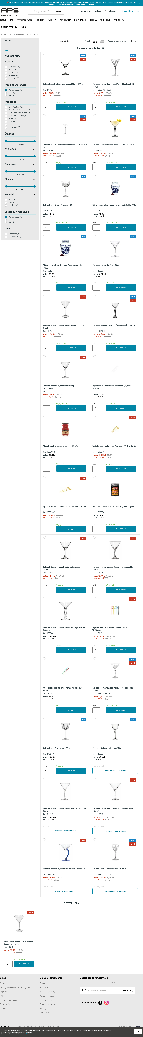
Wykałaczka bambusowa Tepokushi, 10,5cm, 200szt (115, 446)
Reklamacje (44, 1013)
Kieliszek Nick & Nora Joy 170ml (56, 748)
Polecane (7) (14, 72)
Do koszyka (71, 107)
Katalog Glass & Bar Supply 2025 (15, 987)
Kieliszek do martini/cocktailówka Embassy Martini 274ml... (114, 568)
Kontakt (3, 1008)
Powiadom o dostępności (115, 771)
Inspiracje (80, 19)
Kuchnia (52, 19)
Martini (37, 34)
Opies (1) (12, 124)
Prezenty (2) (13, 75)
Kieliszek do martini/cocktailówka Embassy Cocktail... (61, 568)
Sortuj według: (50, 41)
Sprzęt (41, 19)
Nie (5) (11, 222)
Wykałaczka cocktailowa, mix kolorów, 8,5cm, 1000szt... (111, 628)
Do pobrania (5, 1004)
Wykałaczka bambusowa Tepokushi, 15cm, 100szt (64, 507)
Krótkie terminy (8, 27)
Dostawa (43, 983)
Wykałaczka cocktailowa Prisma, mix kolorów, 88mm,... (62, 689)
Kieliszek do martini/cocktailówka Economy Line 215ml (63, 326)
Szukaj (58, 11)
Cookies (29, 1034)
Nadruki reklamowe (48, 996)
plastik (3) (13, 202)
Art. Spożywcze (25, 19)
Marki (23, 27)
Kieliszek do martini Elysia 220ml (106, 265)
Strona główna (7, 34)
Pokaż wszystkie (15, 90)
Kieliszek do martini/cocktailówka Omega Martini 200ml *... (64, 628)
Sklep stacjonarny (47, 992)
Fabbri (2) (12, 119)
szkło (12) (12, 199)
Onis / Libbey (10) (16, 107)
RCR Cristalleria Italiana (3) (19, 113)
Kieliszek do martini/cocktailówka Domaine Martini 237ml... (64, 809)
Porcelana (65, 19)
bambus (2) (13, 205)
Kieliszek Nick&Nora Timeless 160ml (58, 205)
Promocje (105, 19)
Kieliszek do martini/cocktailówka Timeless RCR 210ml (113, 85)
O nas (2, 983)
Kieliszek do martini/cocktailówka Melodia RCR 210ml (112, 689)
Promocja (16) (14, 67)
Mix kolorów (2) (15, 237)
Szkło (3, 19)
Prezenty (119, 20)
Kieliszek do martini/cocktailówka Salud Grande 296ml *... (112, 809)
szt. (130, 11)
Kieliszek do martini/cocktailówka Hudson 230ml (113, 145)
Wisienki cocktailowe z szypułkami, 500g (60, 446)
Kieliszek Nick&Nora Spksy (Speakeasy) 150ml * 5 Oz (114, 325)
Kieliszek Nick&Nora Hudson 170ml (107, 748)
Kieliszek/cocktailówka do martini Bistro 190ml (63, 84)
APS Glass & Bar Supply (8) (19, 110)
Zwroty (43, 1008)
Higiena (93, 19)
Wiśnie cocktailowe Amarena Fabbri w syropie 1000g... (62, 266)
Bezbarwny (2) (14, 234)
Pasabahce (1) (14, 127)
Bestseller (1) (14, 78)
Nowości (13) (14, 70)
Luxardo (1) (13, 121)
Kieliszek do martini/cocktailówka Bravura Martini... (64, 869)
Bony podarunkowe (48, 1004)
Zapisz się (128, 990)
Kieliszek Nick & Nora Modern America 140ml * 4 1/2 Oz (65, 146)
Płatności (44, 987)
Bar (12, 19)
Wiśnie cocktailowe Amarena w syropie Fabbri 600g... (115, 205)
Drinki (29, 34)
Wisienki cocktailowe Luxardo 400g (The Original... (113, 507)
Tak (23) (12, 220)
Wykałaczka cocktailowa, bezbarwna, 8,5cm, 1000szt (111, 387)
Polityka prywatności (8, 1000)
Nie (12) (12, 95)
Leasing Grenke (46, 1000)
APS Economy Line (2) (17, 116)
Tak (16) (12, 93)
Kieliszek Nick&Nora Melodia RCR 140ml (109, 869)
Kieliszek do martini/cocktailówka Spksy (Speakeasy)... (60, 387)
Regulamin (4, 992)
